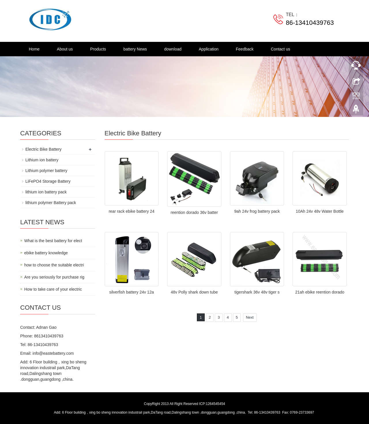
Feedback (244, 49)
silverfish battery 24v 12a (131, 292)
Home (34, 49)
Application (209, 49)
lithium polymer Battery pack (50, 202)
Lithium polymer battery (46, 170)
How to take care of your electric (53, 289)
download (173, 49)
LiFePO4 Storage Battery (47, 181)
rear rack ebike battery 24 (132, 211)
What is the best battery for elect (53, 240)
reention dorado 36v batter (194, 212)
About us (65, 49)
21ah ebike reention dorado (319, 292)
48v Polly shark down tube (194, 292)
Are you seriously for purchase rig (54, 277)
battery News (135, 49)
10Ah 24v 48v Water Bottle (320, 211)
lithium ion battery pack (46, 192)
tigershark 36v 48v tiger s (256, 292)
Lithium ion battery (41, 160)
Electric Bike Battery (43, 149)
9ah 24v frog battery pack (257, 211)
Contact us (280, 49)
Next (250, 317)
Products (98, 49)
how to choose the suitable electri (54, 265)
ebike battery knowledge (46, 253)
